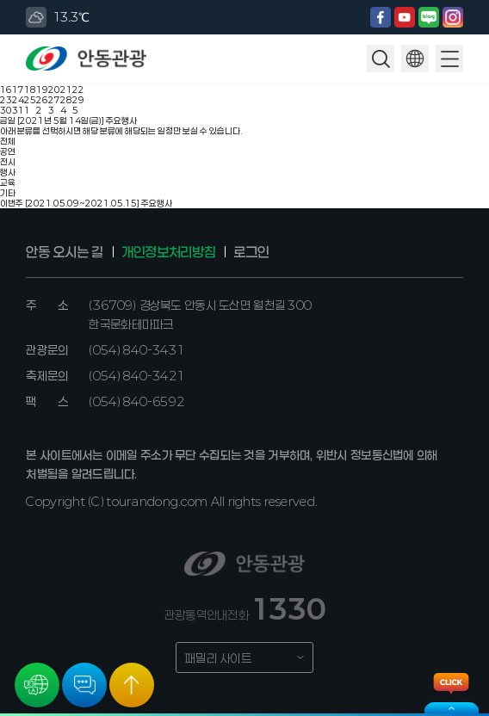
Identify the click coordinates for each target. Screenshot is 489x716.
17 (18, 89)
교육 (7, 182)
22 (78, 89)
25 (30, 100)
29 (78, 100)
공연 (7, 151)
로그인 (251, 252)
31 (18, 110)
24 (18, 100)
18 (30, 89)
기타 (7, 193)
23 (6, 100)
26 (42, 100)
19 (42, 89)
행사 (7, 172)
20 (54, 89)
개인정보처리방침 (168, 252)
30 (6, 110)
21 (66, 89)
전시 (7, 162)
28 (66, 100)
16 (6, 89)
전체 (7, 141)
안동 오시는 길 (64, 252)
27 (54, 100)
